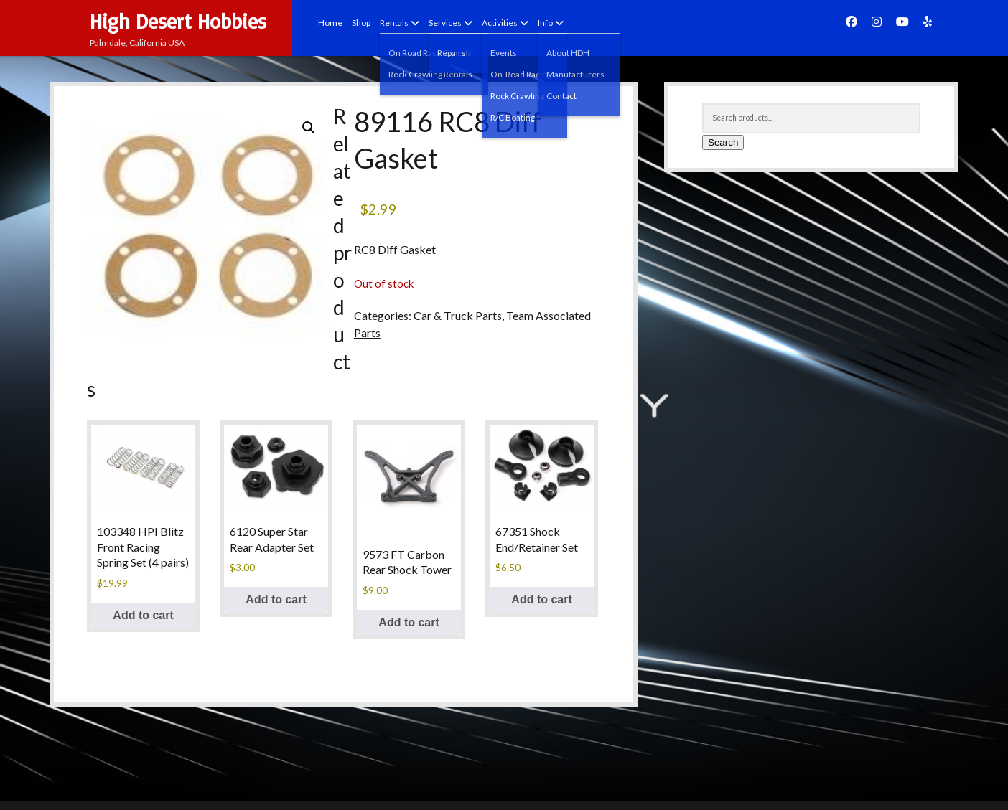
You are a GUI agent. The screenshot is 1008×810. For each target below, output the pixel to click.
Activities (500, 22)
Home (330, 22)
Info (545, 22)
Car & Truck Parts (458, 315)
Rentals (394, 22)
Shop (361, 22)
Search (723, 142)
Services (445, 22)
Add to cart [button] (143, 615)
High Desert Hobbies (178, 21)
